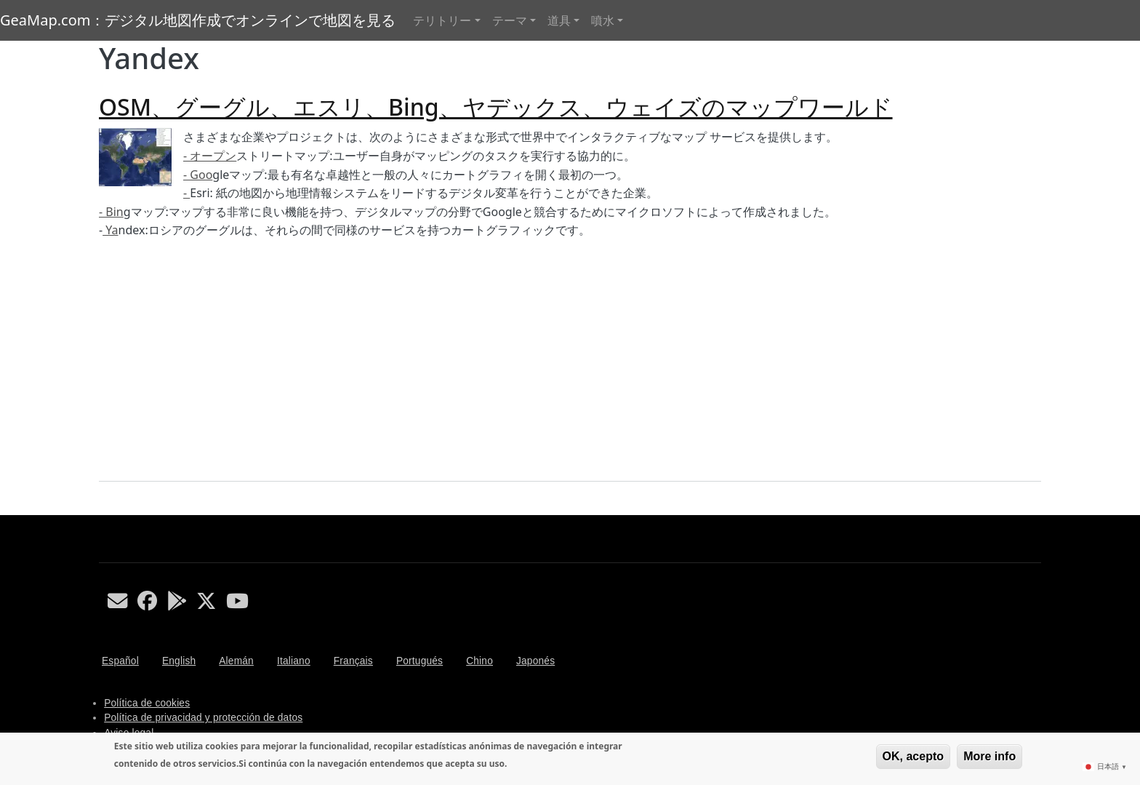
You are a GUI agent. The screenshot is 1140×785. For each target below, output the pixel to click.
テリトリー (442, 20)
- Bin (111, 212)
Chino (479, 661)
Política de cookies (147, 703)
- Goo (197, 175)
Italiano (293, 661)
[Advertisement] (570, 361)
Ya (110, 230)
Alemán (236, 661)
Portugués (419, 661)
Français (353, 661)
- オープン (209, 156)
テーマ (509, 20)
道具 (559, 20)
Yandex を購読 (105, 509)
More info (989, 756)
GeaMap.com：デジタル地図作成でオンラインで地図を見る (198, 20)
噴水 (602, 20)
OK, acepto (913, 756)
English (179, 661)
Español (120, 661)
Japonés (535, 661)
